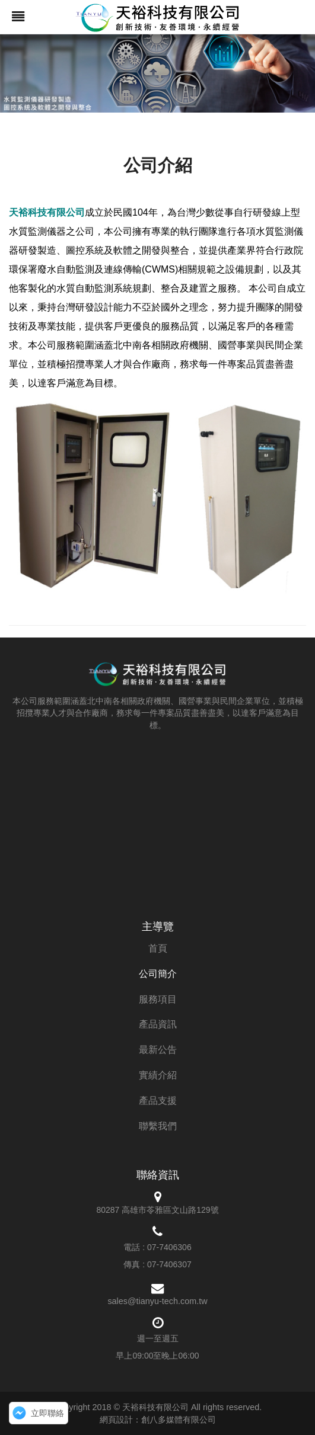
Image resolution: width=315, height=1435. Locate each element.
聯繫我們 (158, 1126)
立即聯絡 (47, 1413)
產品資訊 (158, 1024)
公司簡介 (158, 974)
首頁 (157, 948)
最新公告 (158, 1050)
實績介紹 (158, 1075)
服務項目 (158, 999)
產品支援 (158, 1101)
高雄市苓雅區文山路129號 (170, 1210)
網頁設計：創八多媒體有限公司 (158, 1419)
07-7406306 (169, 1247)
